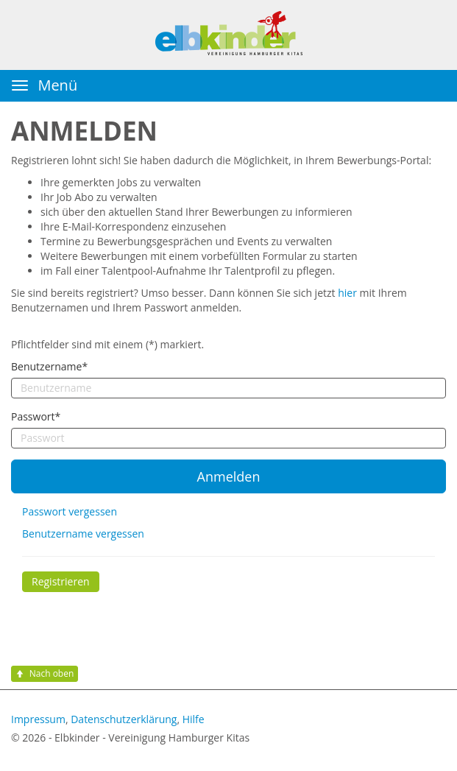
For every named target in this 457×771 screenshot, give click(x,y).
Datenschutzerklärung (124, 719)
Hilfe (194, 719)
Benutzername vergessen (83, 534)
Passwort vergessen (69, 511)
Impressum (38, 719)
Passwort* (35, 416)
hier (347, 293)
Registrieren (61, 581)
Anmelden (229, 476)
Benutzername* (49, 366)
